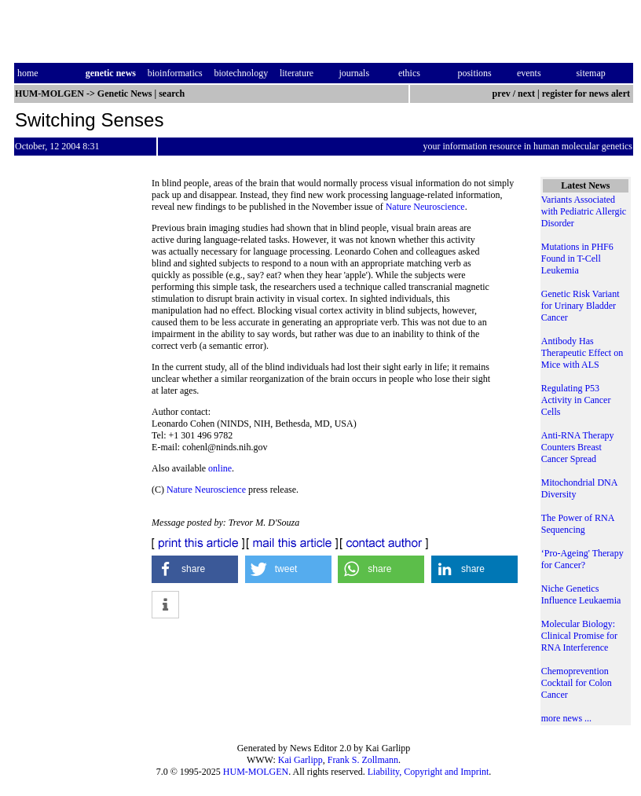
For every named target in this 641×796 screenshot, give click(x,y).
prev (502, 93)
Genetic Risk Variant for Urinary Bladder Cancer (580, 305)
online (220, 468)
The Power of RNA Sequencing (577, 523)
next (526, 93)
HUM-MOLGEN (255, 771)
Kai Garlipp (300, 759)
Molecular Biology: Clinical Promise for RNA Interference (579, 635)
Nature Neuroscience (425, 206)
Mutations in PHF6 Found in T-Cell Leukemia (577, 258)
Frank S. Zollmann (363, 759)
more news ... (566, 718)
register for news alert (587, 93)
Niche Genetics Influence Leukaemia (581, 594)
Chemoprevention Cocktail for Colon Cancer (576, 683)
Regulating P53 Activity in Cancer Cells (576, 400)
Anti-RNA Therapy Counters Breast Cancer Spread (577, 447)
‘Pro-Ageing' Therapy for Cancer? (582, 559)
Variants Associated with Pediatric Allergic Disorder (583, 211)
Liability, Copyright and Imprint (428, 771)
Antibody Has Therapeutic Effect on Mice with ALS (582, 353)
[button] (195, 569)
